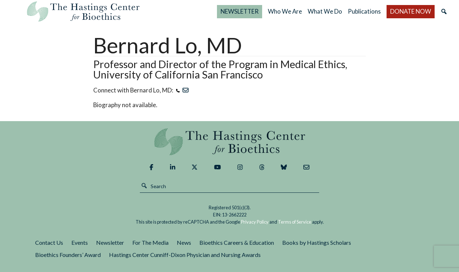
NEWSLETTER (240, 11)
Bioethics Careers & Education (236, 242)
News (184, 242)
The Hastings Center (229, 141)
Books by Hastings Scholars (316, 242)
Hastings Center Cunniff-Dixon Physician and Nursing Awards (185, 254)
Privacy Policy (255, 222)
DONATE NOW (410, 11)
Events (79, 242)
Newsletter (110, 242)
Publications (364, 11)
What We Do (325, 11)
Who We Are (285, 11)
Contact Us (49, 242)
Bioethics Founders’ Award (68, 254)
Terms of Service (294, 222)
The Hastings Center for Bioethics (83, 11)
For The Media (150, 242)
